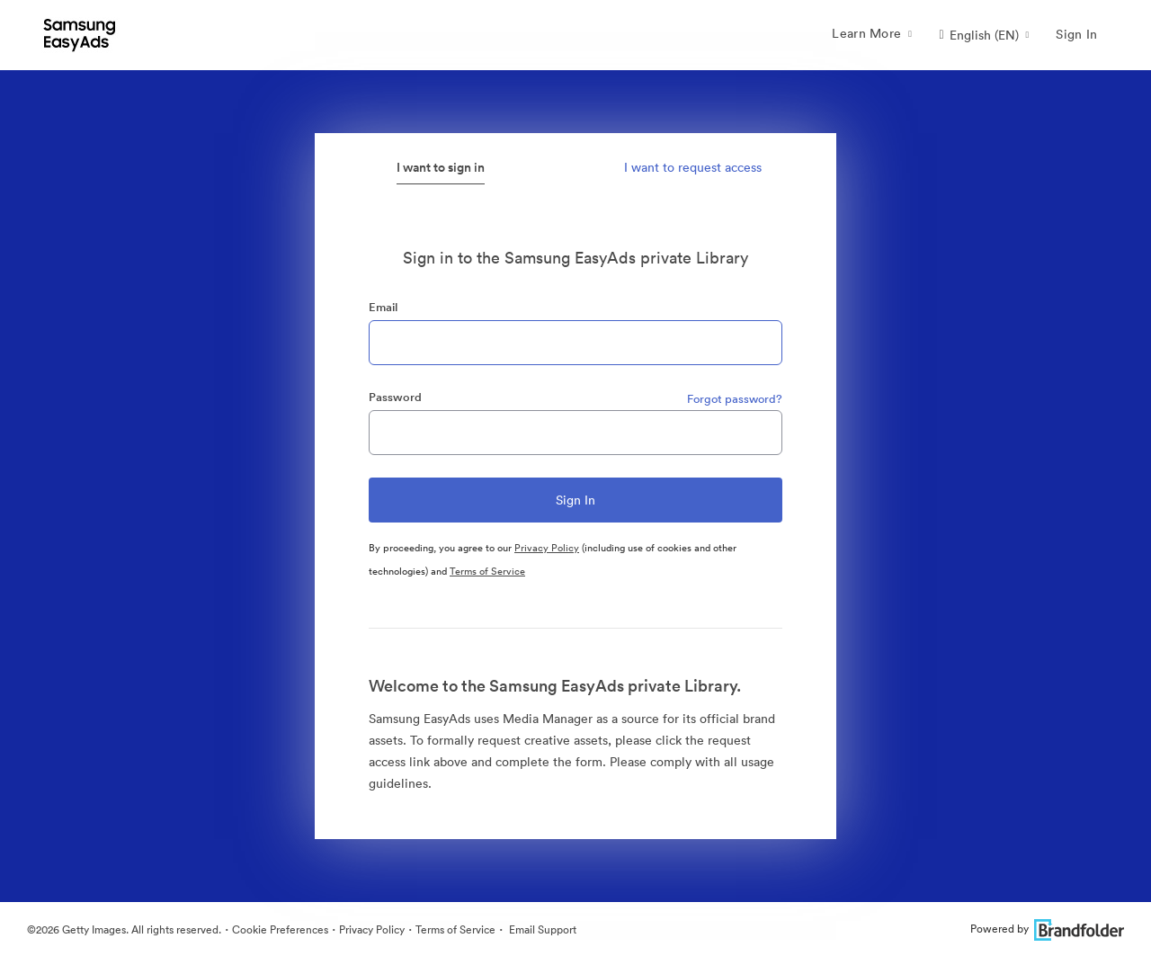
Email (383, 307)
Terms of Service (487, 571)
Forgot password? (734, 399)
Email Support (541, 929)
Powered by (1047, 928)
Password (395, 397)
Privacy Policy (546, 548)
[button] (983, 35)
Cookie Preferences (280, 929)
